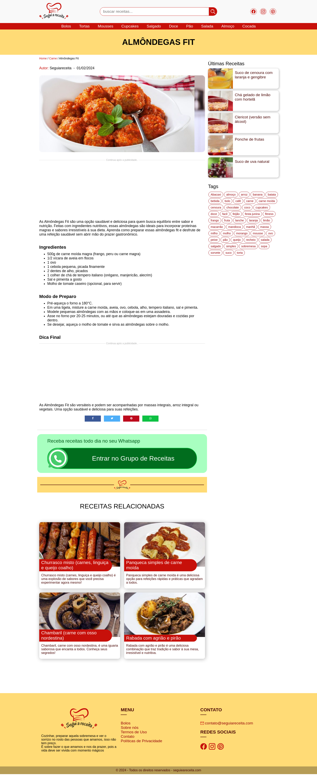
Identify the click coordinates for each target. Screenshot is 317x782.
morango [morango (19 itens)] (242, 233)
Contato (127, 744)
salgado (154, 26)
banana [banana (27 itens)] (257, 194)
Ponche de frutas (249, 139)
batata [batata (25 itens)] (272, 194)
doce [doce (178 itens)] (214, 214)
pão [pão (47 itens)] (225, 239)
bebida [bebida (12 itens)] (215, 201)
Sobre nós (129, 736)
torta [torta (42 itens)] (240, 252)
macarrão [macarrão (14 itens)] (217, 226)
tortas (84, 26)
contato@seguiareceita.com (226, 731)
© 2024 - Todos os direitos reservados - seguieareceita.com (158, 778)
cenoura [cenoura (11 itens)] (216, 207)
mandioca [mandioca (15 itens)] (234, 226)
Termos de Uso (134, 740)
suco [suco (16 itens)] (228, 252)
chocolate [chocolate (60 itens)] (232, 207)
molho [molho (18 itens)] (227, 233)
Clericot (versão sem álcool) (253, 119)
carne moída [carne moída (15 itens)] (267, 201)
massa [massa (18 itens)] (264, 226)
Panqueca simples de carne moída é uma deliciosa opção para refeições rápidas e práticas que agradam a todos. (164, 583)
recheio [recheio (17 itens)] (251, 239)
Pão (189, 26)
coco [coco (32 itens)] (247, 207)
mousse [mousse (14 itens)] (258, 233)
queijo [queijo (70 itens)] (237, 239)
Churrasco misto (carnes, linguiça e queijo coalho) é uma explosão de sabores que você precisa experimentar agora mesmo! (78, 583)
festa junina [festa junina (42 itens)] (252, 214)
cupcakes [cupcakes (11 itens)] (262, 207)
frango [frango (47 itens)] (215, 220)
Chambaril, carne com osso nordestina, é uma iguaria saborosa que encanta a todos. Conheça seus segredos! (79, 657)
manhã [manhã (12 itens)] (250, 226)
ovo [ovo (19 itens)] (270, 233)
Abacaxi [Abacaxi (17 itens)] (216, 194)
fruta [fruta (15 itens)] (227, 220)
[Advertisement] (122, 189)
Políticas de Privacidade (141, 749)
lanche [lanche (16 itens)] (239, 220)
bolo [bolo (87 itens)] (227, 201)
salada (207, 26)
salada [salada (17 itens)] (265, 239)
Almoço (227, 26)
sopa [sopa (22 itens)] (264, 246)
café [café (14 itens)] (238, 201)
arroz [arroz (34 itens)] (244, 194)
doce (173, 26)
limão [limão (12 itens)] (266, 220)
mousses (105, 26)
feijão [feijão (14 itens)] (236, 214)
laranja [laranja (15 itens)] (253, 220)
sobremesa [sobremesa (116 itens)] (248, 246)
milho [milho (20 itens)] (214, 233)
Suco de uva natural (252, 161)
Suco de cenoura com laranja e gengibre (254, 75)
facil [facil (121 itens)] (224, 214)
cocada (249, 26)
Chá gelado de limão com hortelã (253, 97)
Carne (53, 58)
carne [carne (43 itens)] (250, 201)
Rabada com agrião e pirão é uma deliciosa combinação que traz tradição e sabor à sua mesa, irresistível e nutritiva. (162, 657)
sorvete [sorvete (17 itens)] (215, 252)
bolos (66, 26)
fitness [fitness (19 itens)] (269, 214)
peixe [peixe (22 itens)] (214, 239)
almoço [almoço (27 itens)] (231, 194)
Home (43, 58)
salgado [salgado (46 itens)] (216, 246)
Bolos (125, 731)
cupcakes (129, 26)
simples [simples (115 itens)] (231, 246)
